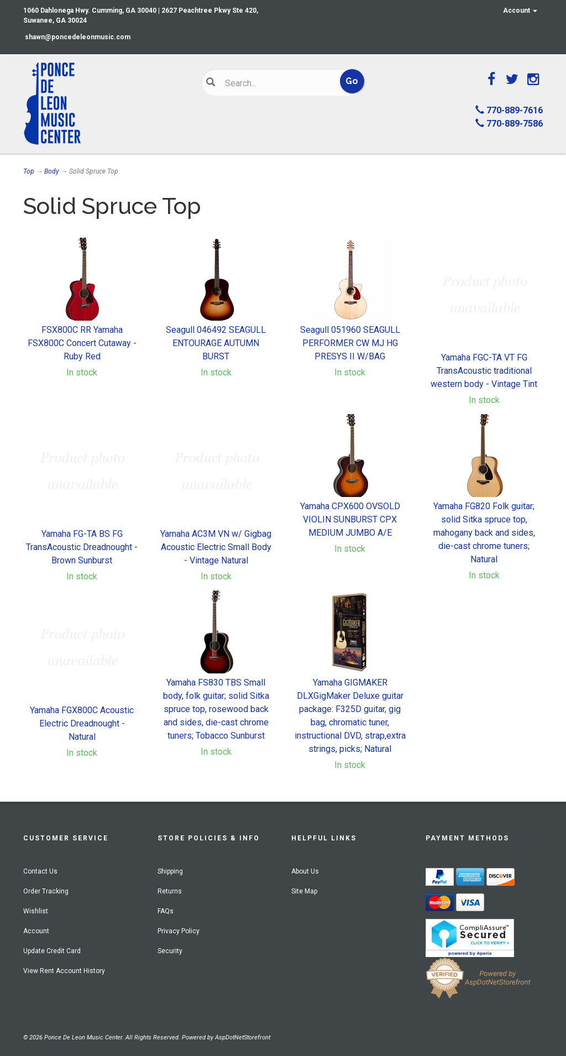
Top (28, 171)
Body (51, 171)
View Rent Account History (64, 971)
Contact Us (40, 871)
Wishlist (35, 911)
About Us (305, 871)
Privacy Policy (179, 931)
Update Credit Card (52, 951)
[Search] (276, 83)
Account (520, 10)
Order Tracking (46, 891)
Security (170, 951)
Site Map (304, 891)
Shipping (170, 871)
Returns (170, 891)
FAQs (166, 911)
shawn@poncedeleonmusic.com (77, 37)
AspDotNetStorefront (242, 1037)
